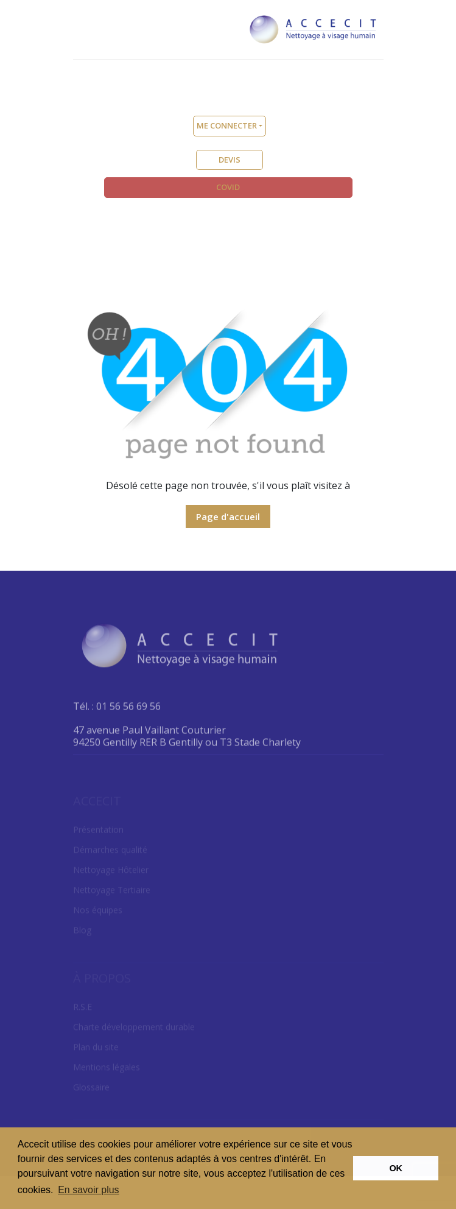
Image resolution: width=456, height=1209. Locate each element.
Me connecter (227, 125)
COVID (228, 187)
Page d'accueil (228, 516)
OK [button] (395, 1168)
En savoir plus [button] (88, 1190)
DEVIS (229, 159)
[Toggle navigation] (83, 27)
